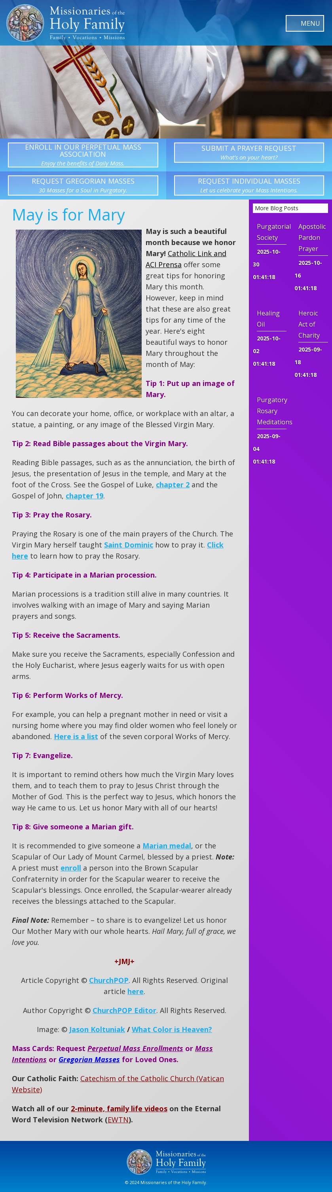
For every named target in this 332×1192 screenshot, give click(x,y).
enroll (71, 868)
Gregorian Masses (89, 1059)
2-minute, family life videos (119, 1108)
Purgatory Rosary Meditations (271, 410)
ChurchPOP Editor (124, 1010)
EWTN (118, 1119)
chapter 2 (173, 484)
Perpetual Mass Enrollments (135, 1048)
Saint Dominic (128, 544)
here (135, 991)
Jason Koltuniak (97, 1029)
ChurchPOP (109, 980)
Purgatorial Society (271, 232)
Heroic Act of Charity (309, 324)
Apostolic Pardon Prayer (312, 237)
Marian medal (166, 845)
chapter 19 (84, 495)
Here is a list (76, 736)
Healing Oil (268, 319)
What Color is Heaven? (172, 1029)
